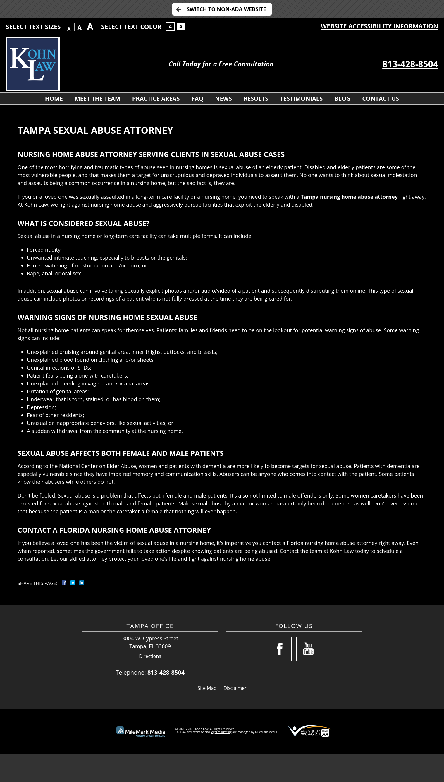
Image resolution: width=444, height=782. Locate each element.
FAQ (197, 98)
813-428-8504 (410, 64)
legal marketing (221, 732)
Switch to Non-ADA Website (226, 9)
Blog (342, 98)
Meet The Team (98, 98)
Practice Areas (156, 98)
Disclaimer (234, 688)
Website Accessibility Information (379, 26)
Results (256, 98)
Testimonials (301, 98)
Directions (150, 656)
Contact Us (380, 98)
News (223, 98)
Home (54, 98)
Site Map (206, 688)
